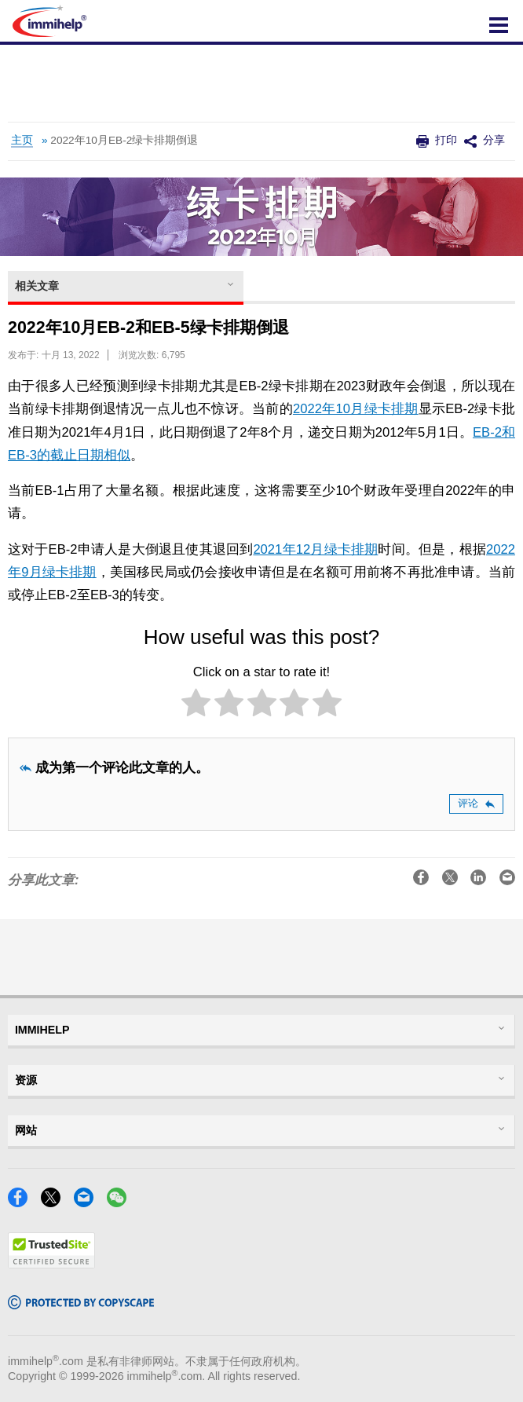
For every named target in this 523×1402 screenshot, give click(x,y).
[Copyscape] (81, 1304)
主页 (22, 140)
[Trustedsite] (51, 1263)
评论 (476, 803)
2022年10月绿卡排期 (356, 408)
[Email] (88, 1202)
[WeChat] (121, 1202)
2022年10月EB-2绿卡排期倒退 (124, 140)
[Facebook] (22, 1202)
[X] (55, 1202)
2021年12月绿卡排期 (315, 549)
